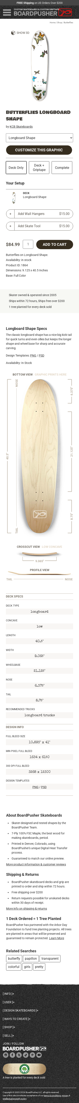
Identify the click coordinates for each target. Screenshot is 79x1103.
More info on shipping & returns (26, 908)
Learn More (56, 938)
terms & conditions (52, 1095)
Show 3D (23, 32)
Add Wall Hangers (44, 214)
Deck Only (16, 168)
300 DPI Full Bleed (17, 765)
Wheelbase (13, 664)
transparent (50, 959)
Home (52, 22)
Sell (7, 1035)
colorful (13, 967)
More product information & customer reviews (36, 864)
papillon (31, 959)
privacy (65, 1095)
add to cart (55, 244)
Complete (62, 168)
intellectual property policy (14, 1098)
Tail (8, 694)
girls (27, 967)
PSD (41, 355)
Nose (9, 679)
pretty (39, 967)
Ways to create (15, 1019)
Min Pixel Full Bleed (19, 751)
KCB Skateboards (21, 126)
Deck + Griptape (39, 167)
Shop (59, 22)
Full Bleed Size (15, 736)
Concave (11, 620)
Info (7, 993)
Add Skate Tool (44, 226)
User (7, 1002)
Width (10, 650)
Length (11, 635)
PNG (33, 355)
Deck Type (12, 605)
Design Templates (17, 780)
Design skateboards (19, 1010)
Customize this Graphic (39, 150)
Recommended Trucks (20, 709)
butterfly (14, 959)
